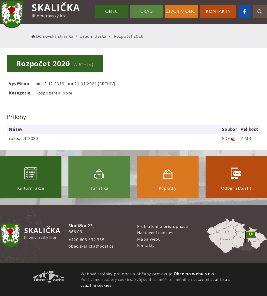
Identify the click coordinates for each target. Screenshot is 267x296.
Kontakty (218, 11)
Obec (111, 11)
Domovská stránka (51, 36)
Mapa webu (149, 239)
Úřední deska (93, 36)
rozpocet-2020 (23, 138)
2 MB (246, 138)
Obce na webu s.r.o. (195, 273)
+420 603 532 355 (86, 239)
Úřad (146, 11)
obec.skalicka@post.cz (91, 246)
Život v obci (181, 11)
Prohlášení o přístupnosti (163, 226)
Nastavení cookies (155, 232)
